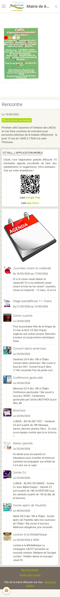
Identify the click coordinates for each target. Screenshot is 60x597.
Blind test (19, 410)
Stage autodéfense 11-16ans (32, 301)
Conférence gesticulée (28, 377)
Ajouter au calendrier (17, 120)
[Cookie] (6, 590)
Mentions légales (30, 570)
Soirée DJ (19, 472)
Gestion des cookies (30, 575)
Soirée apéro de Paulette (29, 505)
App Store (33, 203)
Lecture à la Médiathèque (30, 534)
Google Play (33, 197)
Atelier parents (23, 443)
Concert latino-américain (29, 348)
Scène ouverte (22, 315)
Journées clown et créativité (32, 268)
